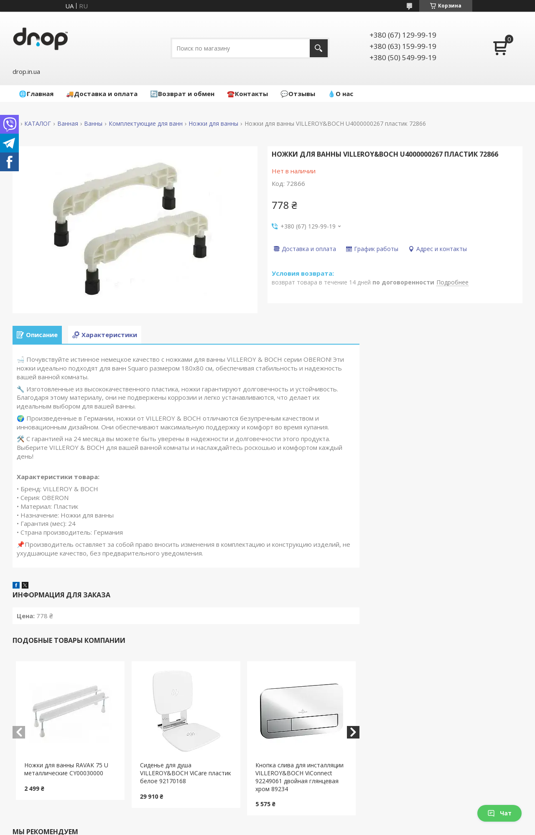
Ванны (93, 123)
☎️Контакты (247, 93)
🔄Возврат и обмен (182, 93)
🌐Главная (36, 93)
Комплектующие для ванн (146, 123)
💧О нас (340, 93)
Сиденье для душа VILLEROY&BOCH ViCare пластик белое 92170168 (185, 773)
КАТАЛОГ (37, 123)
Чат (499, 813)
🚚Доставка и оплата (102, 93)
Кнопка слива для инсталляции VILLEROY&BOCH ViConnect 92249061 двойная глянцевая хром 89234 (299, 777)
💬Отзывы (297, 93)
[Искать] (319, 48)
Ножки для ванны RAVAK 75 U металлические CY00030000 (66, 769)
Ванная (67, 123)
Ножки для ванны (213, 123)
